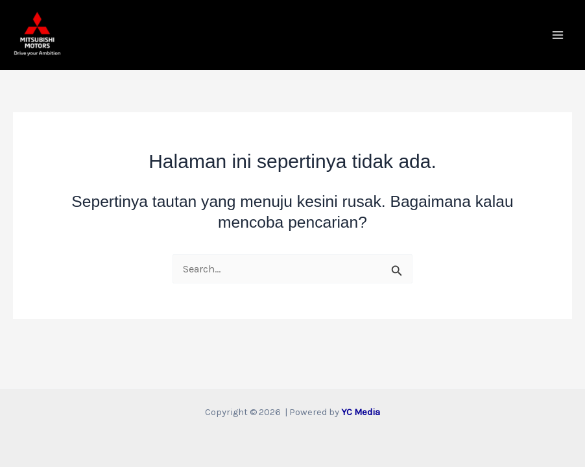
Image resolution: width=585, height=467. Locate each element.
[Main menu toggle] (557, 35)
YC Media (360, 412)
